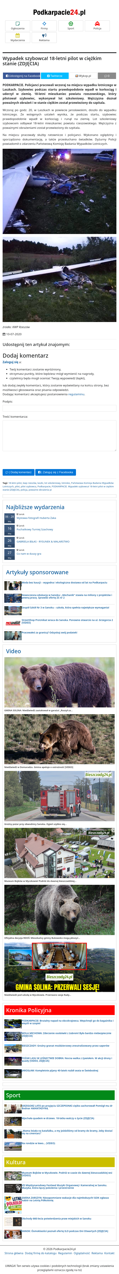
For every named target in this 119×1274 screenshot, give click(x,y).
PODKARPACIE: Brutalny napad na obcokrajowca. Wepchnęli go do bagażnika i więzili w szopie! (68, 1022)
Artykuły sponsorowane (37, 572)
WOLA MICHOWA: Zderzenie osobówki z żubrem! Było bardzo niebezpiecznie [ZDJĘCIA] (66, 1034)
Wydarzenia (17, 37)
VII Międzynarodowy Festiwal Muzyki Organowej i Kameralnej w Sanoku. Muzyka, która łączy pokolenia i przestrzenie (64, 1186)
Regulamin (65, 1253)
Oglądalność (82, 1253)
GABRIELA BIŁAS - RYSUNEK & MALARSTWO (59, 539)
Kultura (16, 1162)
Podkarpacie (44, 486)
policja (24, 489)
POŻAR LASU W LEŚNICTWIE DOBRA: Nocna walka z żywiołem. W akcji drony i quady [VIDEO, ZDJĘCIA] (67, 1059)
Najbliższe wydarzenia (35, 507)
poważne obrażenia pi (40, 489)
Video (13, 651)
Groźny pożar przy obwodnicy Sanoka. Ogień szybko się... (35, 824)
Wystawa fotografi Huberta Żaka (59, 516)
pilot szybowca (28, 486)
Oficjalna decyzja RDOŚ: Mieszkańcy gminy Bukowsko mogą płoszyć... (42, 937)
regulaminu (76, 394)
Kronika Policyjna (29, 1010)
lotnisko (66, 482)
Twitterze (54, 76)
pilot (17, 486)
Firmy (44, 26)
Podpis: (8, 401)
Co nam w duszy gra (59, 551)
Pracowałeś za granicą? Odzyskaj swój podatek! (49, 632)
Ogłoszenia (17, 26)
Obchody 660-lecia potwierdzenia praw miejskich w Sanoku (56, 1218)
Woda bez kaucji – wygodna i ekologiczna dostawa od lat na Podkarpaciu (64, 582)
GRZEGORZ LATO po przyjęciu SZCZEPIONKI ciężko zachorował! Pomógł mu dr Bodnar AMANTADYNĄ (67, 1107)
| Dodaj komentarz (19, 472)
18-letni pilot (15, 482)
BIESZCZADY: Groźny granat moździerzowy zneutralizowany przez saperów (65, 1045)
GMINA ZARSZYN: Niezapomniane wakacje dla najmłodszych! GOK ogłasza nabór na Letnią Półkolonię (65, 1199)
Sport (70, 26)
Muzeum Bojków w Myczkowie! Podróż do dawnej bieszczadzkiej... (40, 881)
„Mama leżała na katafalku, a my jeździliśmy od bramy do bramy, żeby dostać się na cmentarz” (67, 1132)
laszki (40, 482)
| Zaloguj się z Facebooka (55, 472)
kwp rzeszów (29, 482)
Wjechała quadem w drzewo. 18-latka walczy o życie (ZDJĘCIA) (58, 1118)
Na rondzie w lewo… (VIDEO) (38, 1143)
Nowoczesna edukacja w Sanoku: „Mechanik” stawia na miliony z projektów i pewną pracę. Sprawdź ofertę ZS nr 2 (67, 596)
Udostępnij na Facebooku (23, 76)
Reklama (44, 37)
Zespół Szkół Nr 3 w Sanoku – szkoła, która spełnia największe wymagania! (65, 607)
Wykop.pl (83, 76)
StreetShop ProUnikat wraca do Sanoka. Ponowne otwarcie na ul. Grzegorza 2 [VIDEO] (67, 621)
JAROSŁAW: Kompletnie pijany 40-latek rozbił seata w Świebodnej (60, 1070)
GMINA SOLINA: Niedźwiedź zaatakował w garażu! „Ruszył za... (38, 710)
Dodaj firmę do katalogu (41, 1253)
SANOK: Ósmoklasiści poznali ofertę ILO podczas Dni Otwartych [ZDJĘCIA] (65, 1231)
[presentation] (29, 459)
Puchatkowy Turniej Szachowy (59, 527)
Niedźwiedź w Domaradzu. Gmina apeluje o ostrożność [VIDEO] (38, 767)
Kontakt (109, 1253)
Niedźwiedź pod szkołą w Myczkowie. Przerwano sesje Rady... (37, 994)
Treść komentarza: (15, 417)
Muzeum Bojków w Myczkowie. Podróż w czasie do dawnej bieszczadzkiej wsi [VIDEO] (67, 1174)
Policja (97, 26)
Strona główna (14, 1253)
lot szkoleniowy (52, 482)
